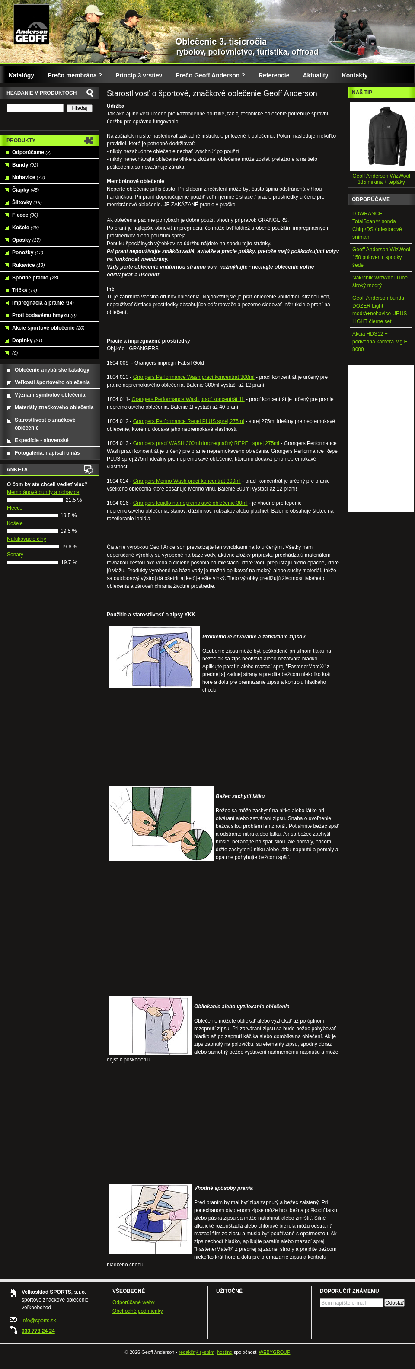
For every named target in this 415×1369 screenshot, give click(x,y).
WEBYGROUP (274, 1352)
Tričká (24, 290)
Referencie (274, 75)
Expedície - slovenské (42, 440)
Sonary (15, 554)
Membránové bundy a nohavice (43, 492)
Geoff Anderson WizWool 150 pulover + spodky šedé (381, 257)
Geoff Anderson (31, 23)
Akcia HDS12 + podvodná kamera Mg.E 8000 (379, 342)
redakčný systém (196, 1352)
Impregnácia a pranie (43, 303)
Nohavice (28, 177)
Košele (25, 227)
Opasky (26, 240)
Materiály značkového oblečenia (54, 407)
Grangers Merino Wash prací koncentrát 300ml (187, 481)
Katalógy (21, 75)
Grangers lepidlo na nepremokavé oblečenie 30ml (190, 503)
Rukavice (28, 265)
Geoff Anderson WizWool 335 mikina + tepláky (381, 179)
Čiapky (25, 190)
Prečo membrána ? (75, 75)
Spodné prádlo (35, 278)
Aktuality (315, 75)
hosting (224, 1352)
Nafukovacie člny (26, 539)
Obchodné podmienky (137, 1311)
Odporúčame (31, 152)
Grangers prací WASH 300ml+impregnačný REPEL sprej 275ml (206, 443)
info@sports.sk (39, 1321)
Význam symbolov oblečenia (50, 395)
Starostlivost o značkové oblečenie (45, 424)
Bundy (25, 165)
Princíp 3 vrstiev (138, 75)
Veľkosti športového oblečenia (52, 382)
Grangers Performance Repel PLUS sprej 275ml (188, 421)
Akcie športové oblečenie (48, 328)
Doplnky (27, 340)
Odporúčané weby (133, 1302)
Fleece (25, 215)
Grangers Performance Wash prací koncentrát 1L (187, 399)
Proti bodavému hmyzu (44, 315)
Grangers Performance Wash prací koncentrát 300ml (194, 377)
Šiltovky (27, 202)
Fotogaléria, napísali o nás (47, 453)
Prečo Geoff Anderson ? (210, 75)
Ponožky (27, 253)
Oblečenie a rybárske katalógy (52, 370)
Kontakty (355, 75)
